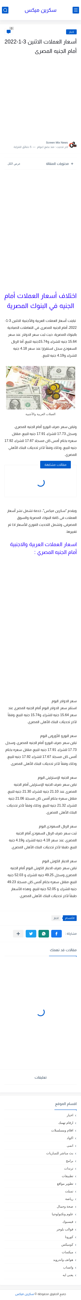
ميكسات (67, 1252)
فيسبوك (67, 1221)
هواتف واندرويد (63, 1260)
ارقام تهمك (65, 1123)
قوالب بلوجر (65, 1229)
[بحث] (5, 10)
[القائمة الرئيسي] (76, 10)
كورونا (69, 1237)
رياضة (69, 1199)
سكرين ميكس (40, 10)
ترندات (68, 1168)
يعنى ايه (68, 1275)
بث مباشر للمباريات (59, 1153)
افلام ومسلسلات (62, 1130)
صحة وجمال (65, 1206)
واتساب (68, 1267)
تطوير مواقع (65, 1183)
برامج (69, 1161)
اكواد (70, 1138)
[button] (56, 933)
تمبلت (69, 1191)
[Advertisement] (40, 96)
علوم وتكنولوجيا (62, 1214)
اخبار (71, 31)
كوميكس (67, 1244)
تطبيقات (67, 1176)
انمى (70, 1145)
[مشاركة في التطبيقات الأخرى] (18, 933)
